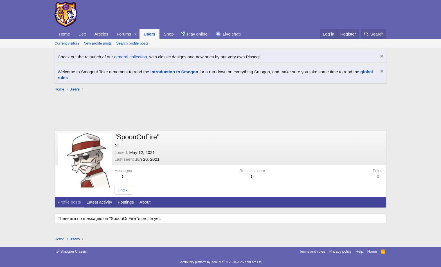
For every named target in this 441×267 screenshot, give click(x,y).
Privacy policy (340, 251)
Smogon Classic (71, 251)
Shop (169, 34)
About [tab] (145, 202)
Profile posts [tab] (69, 202)
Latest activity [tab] (99, 202)
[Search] (373, 34)
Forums (124, 34)
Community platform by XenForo (220, 262)
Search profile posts (132, 43)
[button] (136, 34)
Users (150, 34)
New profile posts (98, 43)
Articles (101, 34)
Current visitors (67, 43)
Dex (82, 34)
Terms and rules (312, 251)
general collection (130, 56)
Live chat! (232, 34)
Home (64, 34)
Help (359, 251)
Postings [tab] (126, 202)
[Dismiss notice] (381, 57)
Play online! (198, 34)
